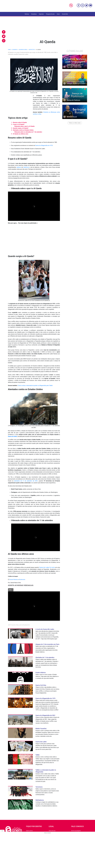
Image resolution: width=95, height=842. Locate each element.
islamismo (26, 167)
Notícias (27, 14)
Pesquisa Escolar (50, 14)
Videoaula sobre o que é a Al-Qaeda (24, 126)
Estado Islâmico (41, 672)
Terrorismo (39, 787)
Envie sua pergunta (76, 830)
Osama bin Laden (41, 742)
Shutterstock (22, 579)
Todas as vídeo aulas (75, 123)
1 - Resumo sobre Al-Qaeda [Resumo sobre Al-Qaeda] (19, 122)
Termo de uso (52, 830)
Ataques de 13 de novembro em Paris (47, 644)
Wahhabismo (40, 800)
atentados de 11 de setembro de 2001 (26, 481)
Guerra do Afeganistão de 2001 (45, 715)
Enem (58, 14)
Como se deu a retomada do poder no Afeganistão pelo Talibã (35, 385)
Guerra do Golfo (12, 436)
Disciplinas (34, 14)
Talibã (37, 755)
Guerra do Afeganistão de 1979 (44, 145)
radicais (19, 167)
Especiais (41, 14)
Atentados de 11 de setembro (45, 657)
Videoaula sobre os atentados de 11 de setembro (28, 132)
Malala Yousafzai (41, 728)
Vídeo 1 (11, 589)
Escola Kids (65, 14)
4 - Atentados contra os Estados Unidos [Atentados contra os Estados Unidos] (22, 130)
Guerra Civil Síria (41, 685)
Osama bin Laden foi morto (47, 567)
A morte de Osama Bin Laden (45, 629)
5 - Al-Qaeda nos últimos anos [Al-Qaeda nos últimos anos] (19, 134)
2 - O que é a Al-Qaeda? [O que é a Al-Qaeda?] (17, 124)
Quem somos (29, 830)
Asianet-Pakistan (13, 579)
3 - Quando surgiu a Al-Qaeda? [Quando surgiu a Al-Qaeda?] (19, 128)
